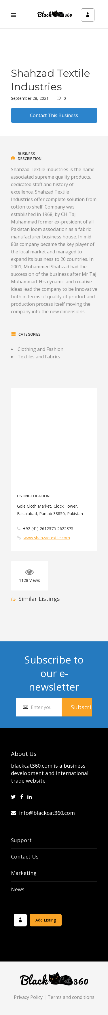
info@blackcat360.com (43, 812)
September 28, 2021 (30, 98)
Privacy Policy (28, 997)
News (17, 889)
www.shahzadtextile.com (47, 537)
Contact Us (25, 856)
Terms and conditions (71, 997)
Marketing (24, 872)
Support (21, 840)
